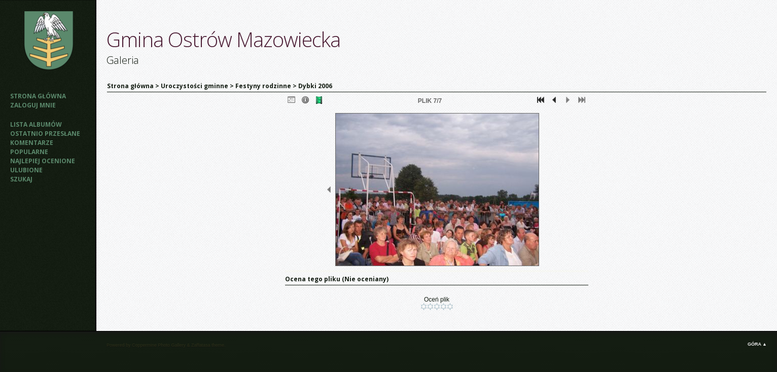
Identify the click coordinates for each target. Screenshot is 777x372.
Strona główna (38, 96)
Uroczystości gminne (194, 86)
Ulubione (26, 170)
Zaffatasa (200, 345)
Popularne (29, 151)
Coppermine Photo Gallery (159, 345)
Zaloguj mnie (33, 105)
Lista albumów (36, 124)
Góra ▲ (757, 344)
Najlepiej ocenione (42, 161)
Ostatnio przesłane (45, 133)
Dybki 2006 (315, 86)
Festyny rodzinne (263, 86)
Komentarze (31, 142)
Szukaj (21, 179)
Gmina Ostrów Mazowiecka (223, 39)
